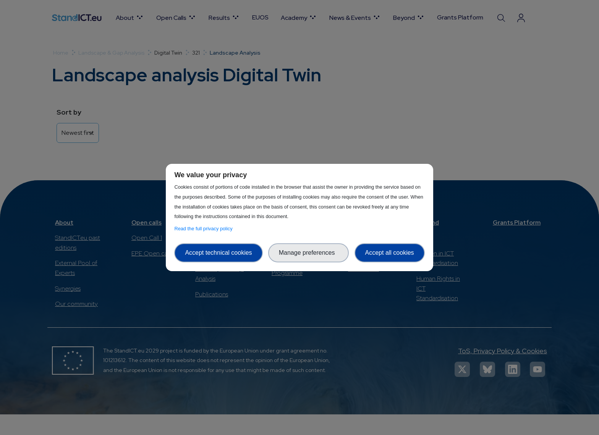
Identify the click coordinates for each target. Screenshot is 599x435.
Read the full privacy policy (204, 228)
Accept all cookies (389, 252)
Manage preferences (308, 252)
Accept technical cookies (218, 252)
